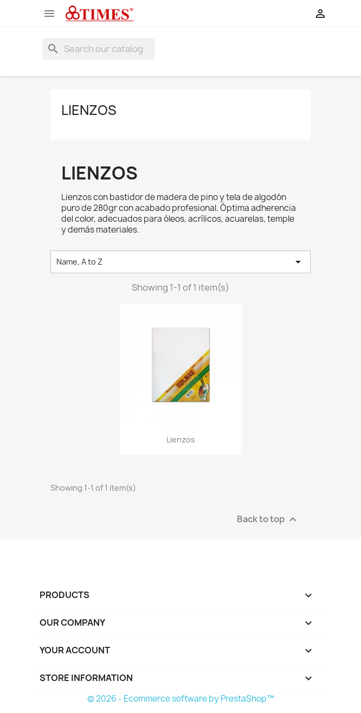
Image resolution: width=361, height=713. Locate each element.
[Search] (98, 49)
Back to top (268, 519)
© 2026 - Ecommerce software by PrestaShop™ (180, 698)
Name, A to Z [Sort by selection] (180, 261)
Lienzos (89, 110)
